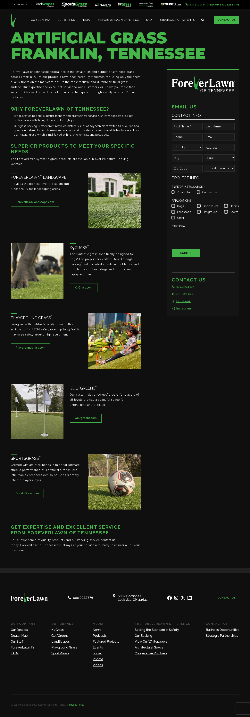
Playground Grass (64, 647)
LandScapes (60, 641)
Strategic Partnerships (177, 19)
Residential (183, 192)
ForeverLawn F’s (23, 647)
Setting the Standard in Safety (157, 630)
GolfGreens (59, 636)
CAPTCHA (178, 226)
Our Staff (17, 641)
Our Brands (66, 19)
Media (85, 19)
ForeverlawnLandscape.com (35, 202)
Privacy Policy (76, 704)
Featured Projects (106, 641)
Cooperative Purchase (151, 653)
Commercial (209, 192)
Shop (149, 19)
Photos (98, 659)
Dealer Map (19, 636)
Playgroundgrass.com (30, 347)
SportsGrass (60, 653)
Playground (210, 212)
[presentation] (201, 237)
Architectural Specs (149, 647)
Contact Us (226, 19)
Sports (234, 212)
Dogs (180, 206)
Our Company (41, 19)
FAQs (15, 653)
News (97, 630)
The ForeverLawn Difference (117, 19)
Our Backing (143, 636)
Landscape (183, 212)
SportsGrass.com (27, 493)
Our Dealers (19, 630)
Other (180, 217)
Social (97, 653)
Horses (234, 206)
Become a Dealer (224, 4)
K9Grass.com (83, 287)
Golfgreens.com (85, 417)
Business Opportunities (222, 630)
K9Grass (57, 630)
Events (98, 647)
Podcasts (100, 636)
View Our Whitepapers (151, 641)
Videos (98, 665)
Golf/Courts (210, 206)
